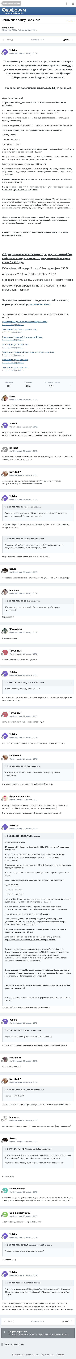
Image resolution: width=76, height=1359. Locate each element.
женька (13, 825)
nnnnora (14, 590)
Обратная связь (47, 1355)
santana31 (15, 1057)
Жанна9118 (15, 629)
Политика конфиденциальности (25, 1355)
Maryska (14, 1117)
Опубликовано (23, 53)
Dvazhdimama (17, 1188)
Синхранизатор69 (19, 1213)
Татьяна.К (15, 650)
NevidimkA (15, 472)
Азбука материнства (27, 30)
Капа (12, 396)
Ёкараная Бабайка (20, 796)
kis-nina (13, 447)
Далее (66, 40)
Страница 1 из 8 (38, 40)
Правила (60, 1355)
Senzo (12, 568)
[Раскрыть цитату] (5, 507)
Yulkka (11, 27)
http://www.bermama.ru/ (40, 304)
